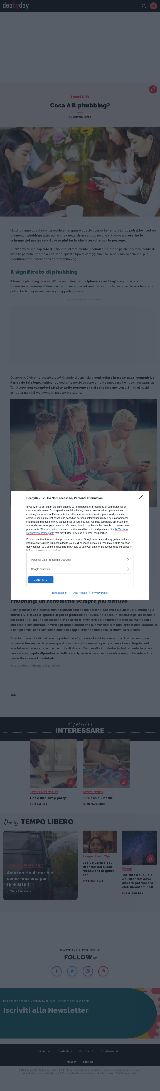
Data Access (80, 593)
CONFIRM (45, 579)
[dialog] (80, 545)
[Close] (142, 498)
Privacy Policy (100, 593)
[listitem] (80, 559)
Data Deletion (59, 593)
